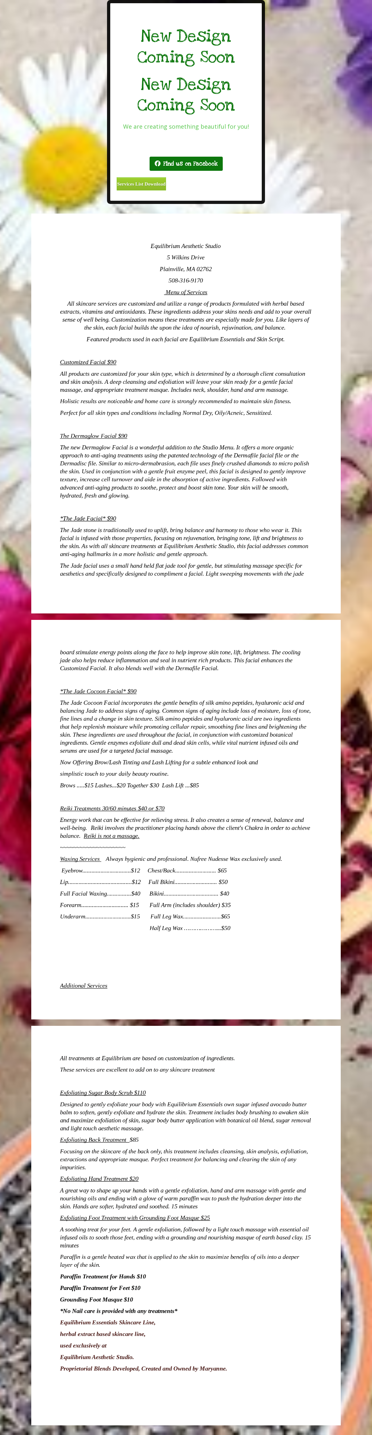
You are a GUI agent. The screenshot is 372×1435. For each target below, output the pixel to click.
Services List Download (141, 184)
